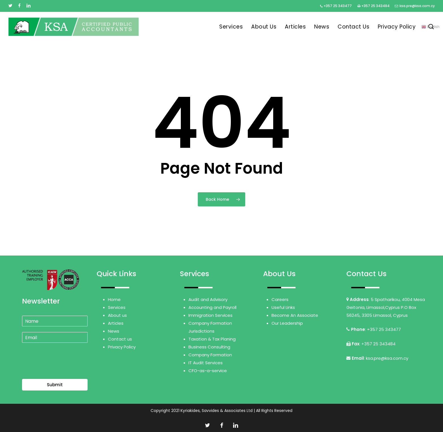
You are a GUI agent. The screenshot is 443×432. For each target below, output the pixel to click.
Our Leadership (287, 323)
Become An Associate (295, 315)
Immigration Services (210, 315)
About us (117, 315)
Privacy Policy (122, 347)
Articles (115, 323)
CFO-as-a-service (207, 371)
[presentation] (65, 369)
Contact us (120, 339)
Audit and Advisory (207, 299)
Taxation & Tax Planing (212, 339)
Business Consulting (209, 347)
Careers (280, 299)
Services (116, 307)
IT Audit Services (205, 363)
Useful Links (283, 307)
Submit (55, 385)
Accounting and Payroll (212, 307)
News (113, 331)
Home (114, 299)
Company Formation (210, 355)
